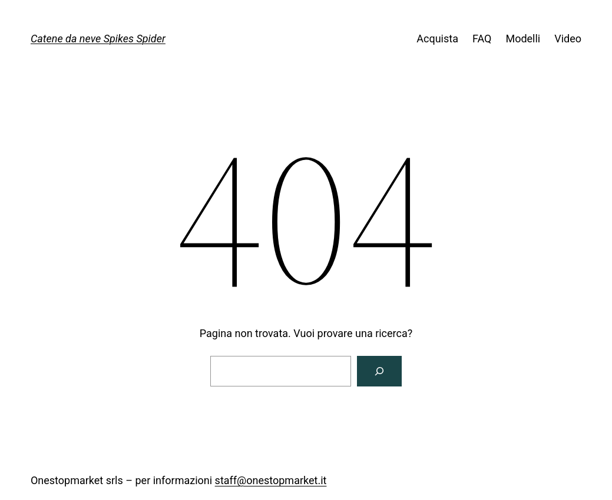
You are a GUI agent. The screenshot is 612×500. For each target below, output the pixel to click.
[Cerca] (379, 371)
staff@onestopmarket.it (271, 480)
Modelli (522, 38)
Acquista (437, 38)
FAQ (481, 38)
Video (567, 38)
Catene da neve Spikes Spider (98, 38)
